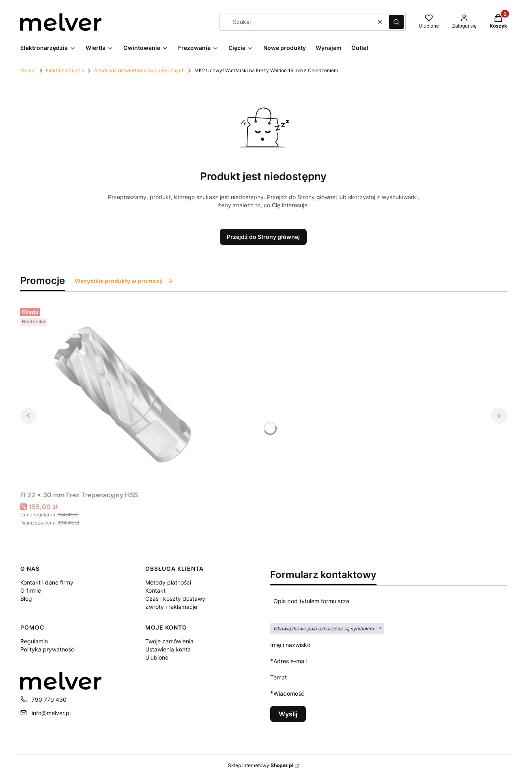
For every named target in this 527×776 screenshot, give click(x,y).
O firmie (30, 590)
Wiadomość (288, 693)
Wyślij (288, 714)
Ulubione (156, 657)
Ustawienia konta (168, 649)
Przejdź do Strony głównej (263, 236)
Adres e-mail (290, 661)
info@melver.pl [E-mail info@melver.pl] (51, 712)
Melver (28, 70)
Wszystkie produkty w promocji (124, 280)
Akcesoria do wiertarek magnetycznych (139, 70)
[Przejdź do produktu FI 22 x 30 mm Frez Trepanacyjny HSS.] (121, 396)
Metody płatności (168, 582)
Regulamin (34, 641)
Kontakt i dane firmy (46, 582)
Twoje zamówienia (169, 641)
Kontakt (155, 590)
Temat (278, 677)
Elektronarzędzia (65, 70)
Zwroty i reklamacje (171, 606)
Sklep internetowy (260, 765)
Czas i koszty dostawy (175, 598)
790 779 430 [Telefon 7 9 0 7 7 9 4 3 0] (49, 699)
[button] (396, 22)
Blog (26, 598)
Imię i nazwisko (290, 644)
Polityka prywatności (47, 649)
